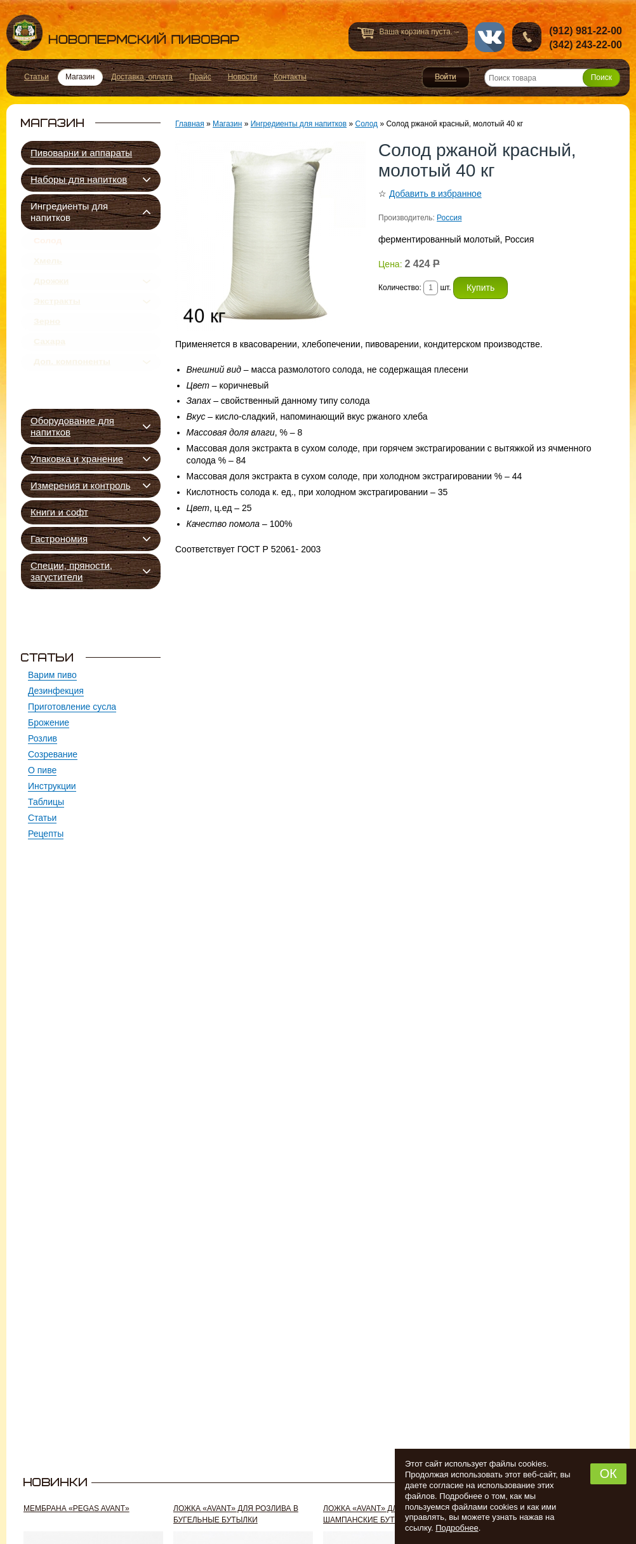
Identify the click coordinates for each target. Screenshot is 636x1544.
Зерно (47, 342)
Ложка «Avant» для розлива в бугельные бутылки (235, 1514)
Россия (449, 217)
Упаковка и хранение (76, 458)
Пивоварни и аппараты (81, 152)
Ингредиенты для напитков (69, 212)
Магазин (227, 123)
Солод (48, 243)
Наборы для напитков (78, 179)
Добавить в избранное (435, 194)
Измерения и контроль (80, 485)
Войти (446, 77)
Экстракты (57, 317)
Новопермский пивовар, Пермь (122, 33)
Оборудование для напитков (72, 426)
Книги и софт (59, 512)
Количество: (400, 287)
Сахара (49, 367)
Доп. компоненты (72, 392)
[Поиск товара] (552, 78)
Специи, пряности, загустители (71, 571)
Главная (189, 123)
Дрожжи (51, 293)
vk (490, 37)
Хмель (48, 268)
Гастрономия (59, 538)
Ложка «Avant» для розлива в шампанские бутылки (385, 1514)
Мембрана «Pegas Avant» (76, 1508)
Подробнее (456, 1528)
